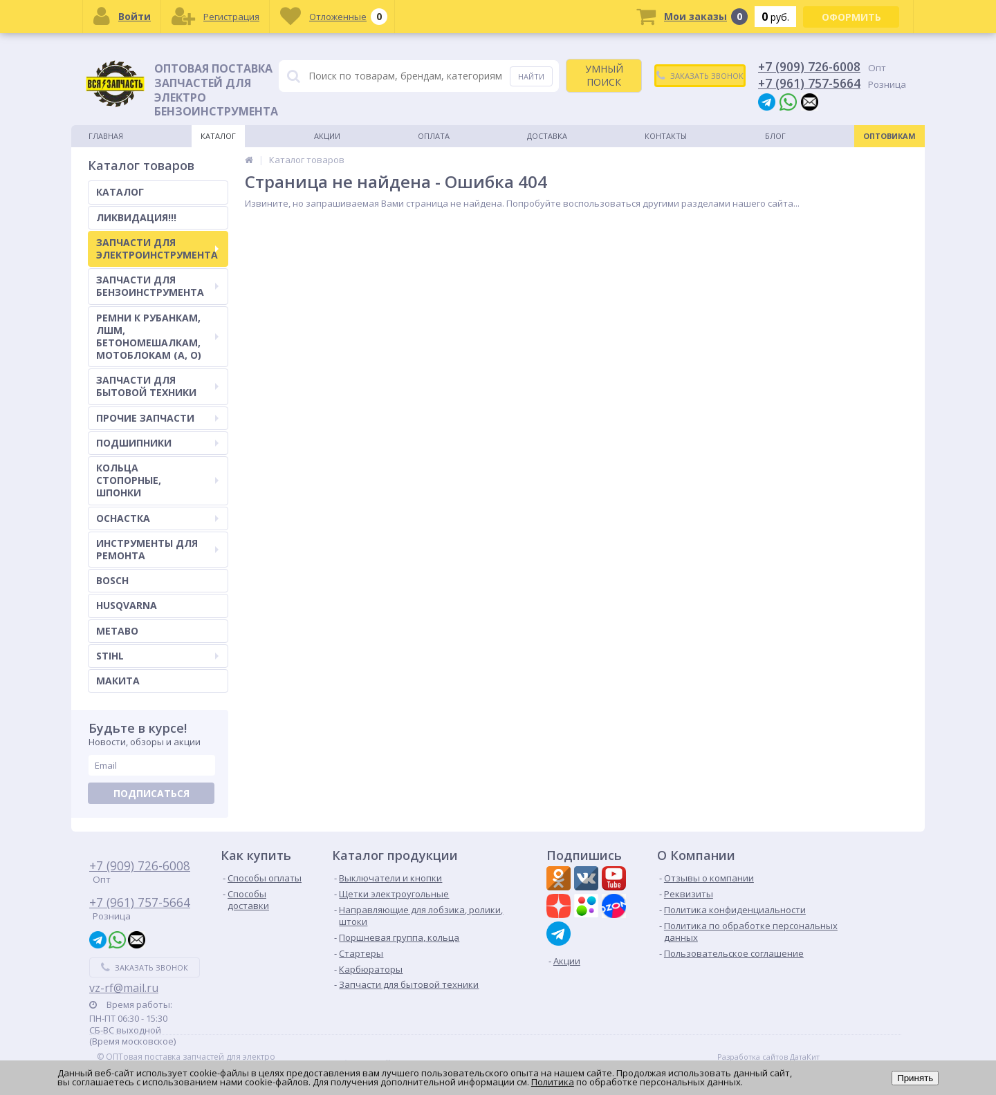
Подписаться (151, 793)
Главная (106, 136)
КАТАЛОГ (120, 191)
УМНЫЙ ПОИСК (604, 75)
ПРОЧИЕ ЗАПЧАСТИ (157, 417)
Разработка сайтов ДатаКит (768, 1057)
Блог (775, 136)
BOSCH (112, 580)
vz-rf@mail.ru (123, 987)
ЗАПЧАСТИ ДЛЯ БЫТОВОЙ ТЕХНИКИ (157, 386)
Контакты (666, 136)
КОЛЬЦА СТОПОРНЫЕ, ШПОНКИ (157, 480)
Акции (327, 136)
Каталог (218, 136)
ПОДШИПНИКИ (157, 442)
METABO (117, 630)
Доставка (547, 136)
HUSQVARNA (126, 605)
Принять (915, 1078)
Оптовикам (889, 136)
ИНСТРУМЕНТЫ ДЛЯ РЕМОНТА (157, 549)
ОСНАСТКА (157, 518)
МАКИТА (118, 680)
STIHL (157, 655)
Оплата (434, 136)
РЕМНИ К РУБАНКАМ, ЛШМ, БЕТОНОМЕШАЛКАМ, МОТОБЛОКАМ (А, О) (157, 336)
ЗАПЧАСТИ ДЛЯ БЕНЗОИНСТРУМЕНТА (157, 286)
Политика (552, 1082)
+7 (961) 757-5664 (809, 83)
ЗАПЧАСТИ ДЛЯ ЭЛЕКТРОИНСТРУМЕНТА (157, 248)
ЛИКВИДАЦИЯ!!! (136, 217)
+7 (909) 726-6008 (809, 66)
